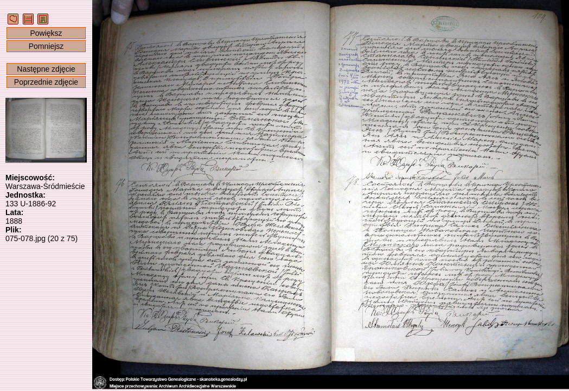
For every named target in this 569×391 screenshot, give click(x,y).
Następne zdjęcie (46, 69)
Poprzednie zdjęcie (46, 82)
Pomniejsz (46, 46)
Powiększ (46, 33)
